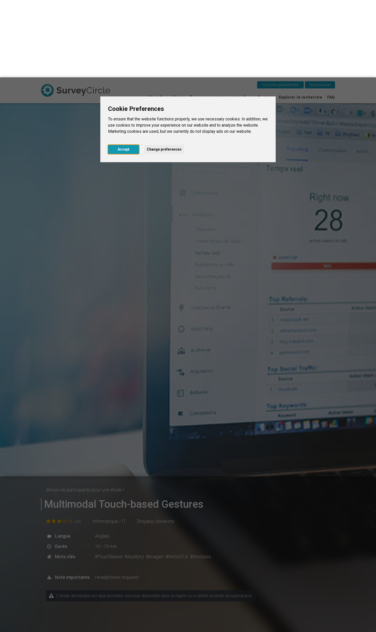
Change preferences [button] (164, 72)
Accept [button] (123, 72)
